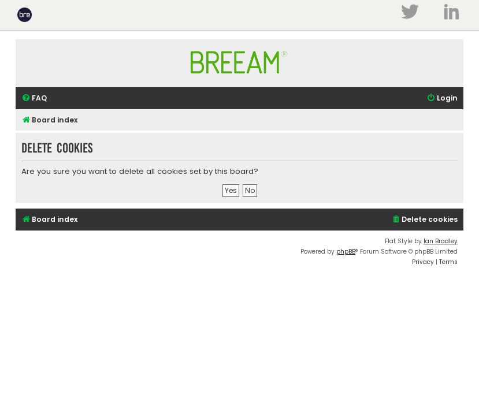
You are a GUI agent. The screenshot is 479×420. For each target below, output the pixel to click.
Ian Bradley (441, 241)
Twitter (409, 11)
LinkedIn (451, 11)
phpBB (345, 251)
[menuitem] (34, 98)
